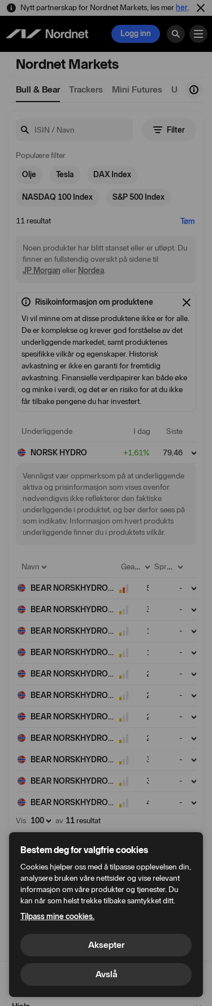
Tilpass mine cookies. (57, 916)
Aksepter (106, 944)
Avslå (106, 974)
